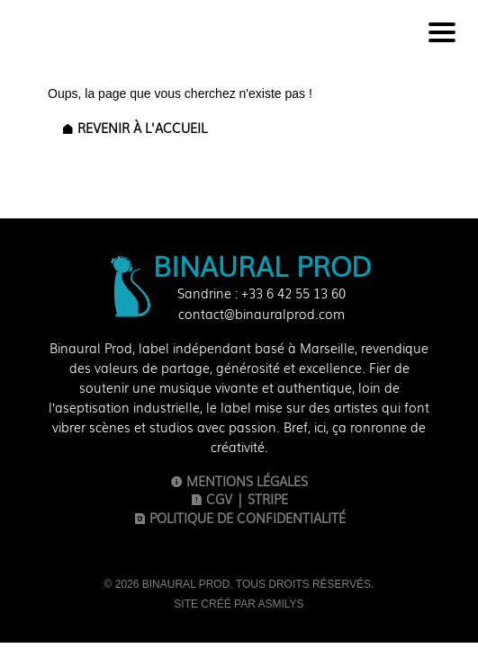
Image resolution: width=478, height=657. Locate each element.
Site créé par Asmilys (238, 604)
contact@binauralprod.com (261, 314)
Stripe (268, 498)
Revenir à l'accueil (134, 128)
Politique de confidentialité (239, 517)
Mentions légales (239, 480)
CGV (211, 498)
